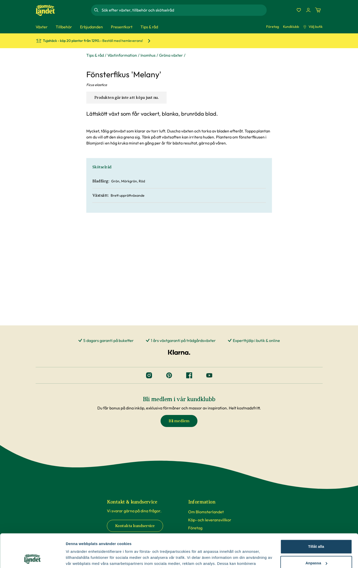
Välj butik (313, 26)
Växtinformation (122, 55)
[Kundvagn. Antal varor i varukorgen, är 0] (318, 10)
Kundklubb (291, 26)
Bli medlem (179, 421)
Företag (272, 26)
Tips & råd (95, 55)
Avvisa (316, 548)
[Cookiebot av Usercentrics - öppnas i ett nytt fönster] (32, 558)
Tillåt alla (316, 515)
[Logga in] (308, 10)
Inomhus (148, 55)
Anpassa (316, 531)
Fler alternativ (78, 558)
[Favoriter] (299, 10)
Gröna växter (171, 55)
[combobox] (183, 10)
